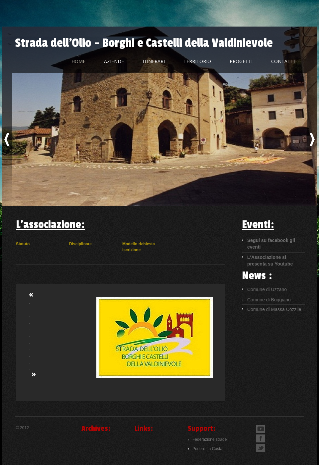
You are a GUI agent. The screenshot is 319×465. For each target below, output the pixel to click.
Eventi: (258, 224)
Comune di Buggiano (269, 299)
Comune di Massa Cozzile (274, 309)
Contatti (283, 61)
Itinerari (154, 61)
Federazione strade (209, 439)
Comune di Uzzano (267, 289)
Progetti (241, 61)
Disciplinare (80, 244)
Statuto (23, 244)
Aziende (114, 61)
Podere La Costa (207, 448)
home (78, 61)
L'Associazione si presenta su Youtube (270, 261)
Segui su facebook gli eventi (271, 244)
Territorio (197, 61)
